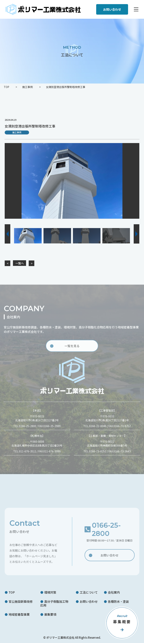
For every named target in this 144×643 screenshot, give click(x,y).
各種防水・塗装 (118, 601)
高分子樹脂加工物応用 (54, 603)
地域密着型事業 (19, 614)
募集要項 (50, 614)
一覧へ (19, 263)
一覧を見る (72, 348)
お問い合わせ (109, 557)
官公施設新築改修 (21, 601)
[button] (7, 234)
